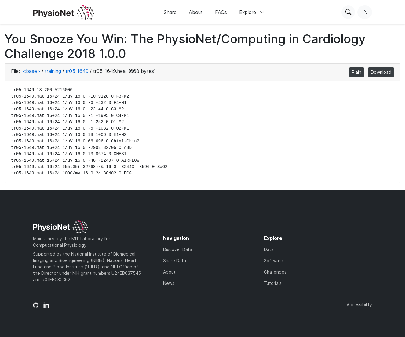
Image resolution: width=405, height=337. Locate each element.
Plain (356, 72)
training (53, 71)
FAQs (221, 12)
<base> (31, 71)
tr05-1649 (77, 71)
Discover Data (177, 249)
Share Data (174, 260)
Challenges (275, 271)
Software (273, 260)
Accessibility (359, 304)
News (168, 283)
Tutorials (273, 283)
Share (170, 12)
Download (381, 72)
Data (269, 249)
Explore (252, 12)
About (196, 12)
